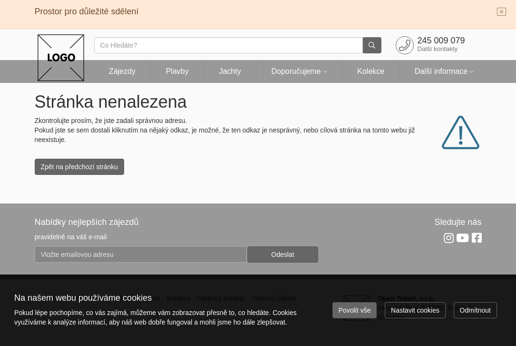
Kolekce (370, 71)
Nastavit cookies (415, 310)
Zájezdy (122, 71)
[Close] (501, 12)
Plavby (177, 71)
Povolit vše (355, 310)
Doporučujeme (296, 71)
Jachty (230, 71)
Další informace (441, 71)
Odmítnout (475, 310)
